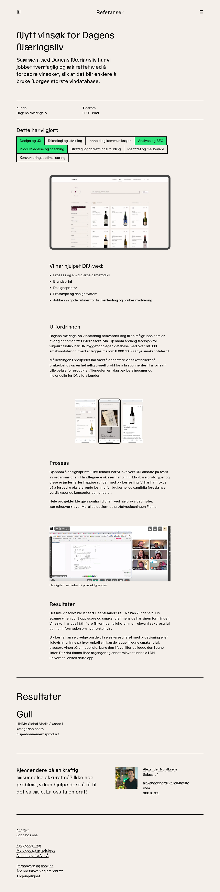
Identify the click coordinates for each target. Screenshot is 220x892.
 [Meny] (201, 12)
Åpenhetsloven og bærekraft (39, 871)
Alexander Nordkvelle (160, 769)
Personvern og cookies (34, 866)
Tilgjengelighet (28, 876)
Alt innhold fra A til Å (32, 855)
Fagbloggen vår (28, 845)
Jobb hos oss (27, 835)
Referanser (109, 12)
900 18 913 (151, 793)
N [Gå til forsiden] (18, 12)
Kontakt (22, 830)
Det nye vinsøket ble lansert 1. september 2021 (86, 613)
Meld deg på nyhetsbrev (35, 850)
